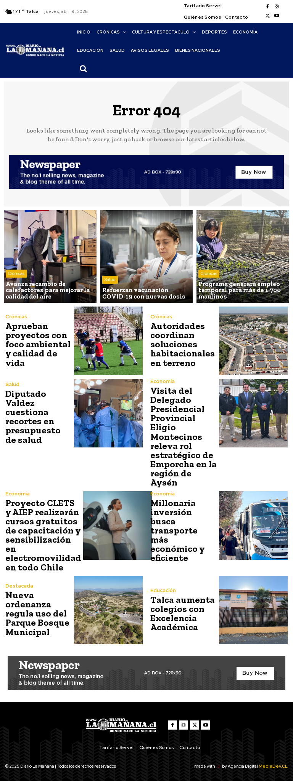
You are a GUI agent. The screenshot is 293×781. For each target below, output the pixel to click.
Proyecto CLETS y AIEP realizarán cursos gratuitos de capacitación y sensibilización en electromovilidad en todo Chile (42, 534)
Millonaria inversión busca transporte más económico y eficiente (183, 528)
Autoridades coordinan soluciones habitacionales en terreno (182, 344)
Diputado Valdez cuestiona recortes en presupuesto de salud (38, 416)
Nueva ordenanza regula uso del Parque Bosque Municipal (36, 612)
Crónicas (16, 273)
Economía (162, 381)
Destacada (19, 584)
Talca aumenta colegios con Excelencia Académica (182, 612)
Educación (163, 589)
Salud (110, 280)
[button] (83, 68)
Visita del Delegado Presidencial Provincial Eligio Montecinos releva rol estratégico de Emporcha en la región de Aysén (182, 436)
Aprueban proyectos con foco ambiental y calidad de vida (37, 344)
